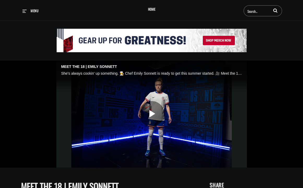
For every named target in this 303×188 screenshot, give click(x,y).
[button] (275, 10)
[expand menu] (30, 11)
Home (151, 9)
